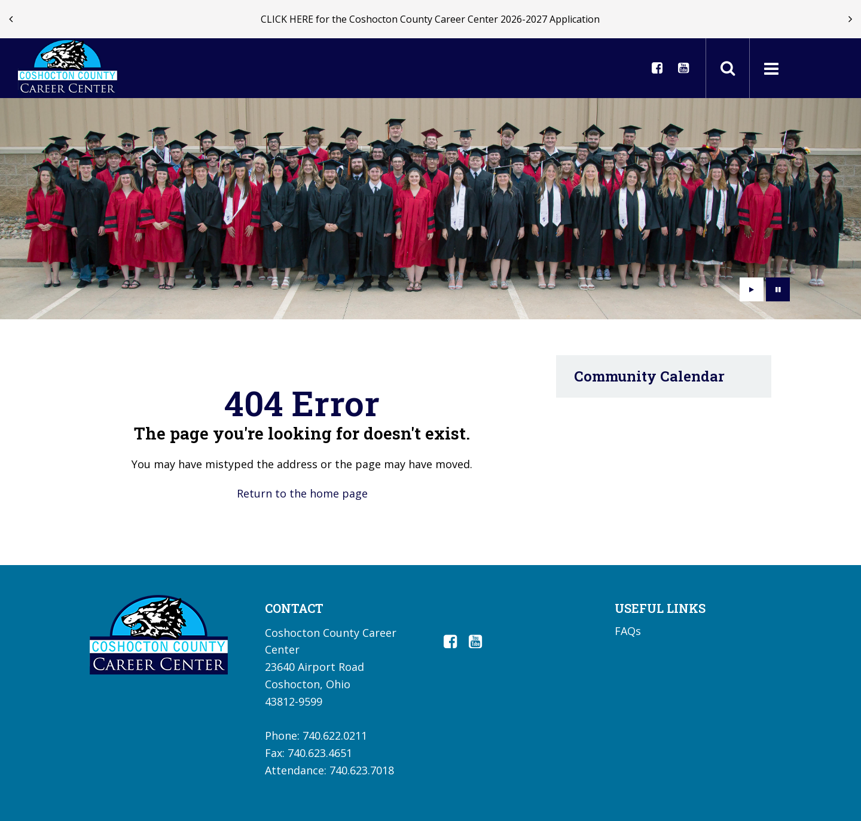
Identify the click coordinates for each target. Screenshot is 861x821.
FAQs (628, 631)
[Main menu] (770, 68)
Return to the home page (302, 493)
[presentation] (11, 19)
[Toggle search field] (727, 68)
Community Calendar (649, 376)
